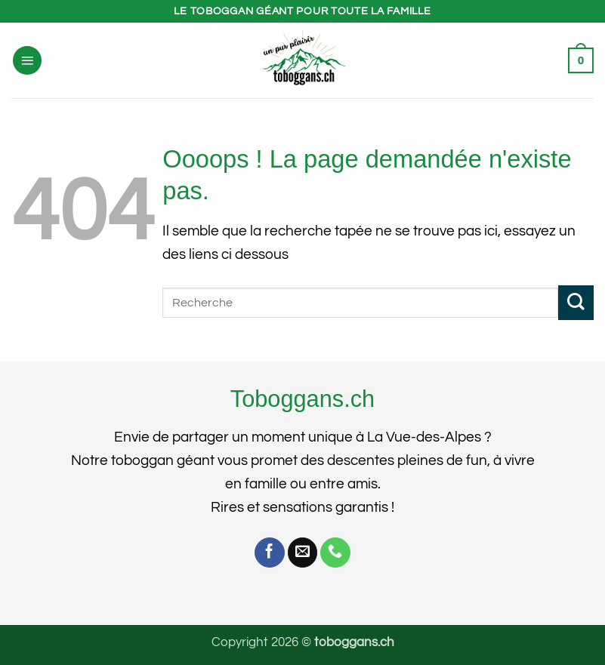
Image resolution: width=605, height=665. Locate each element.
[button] (27, 60)
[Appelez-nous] (335, 552)
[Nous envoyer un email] (303, 552)
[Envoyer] (576, 303)
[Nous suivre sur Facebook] (270, 552)
